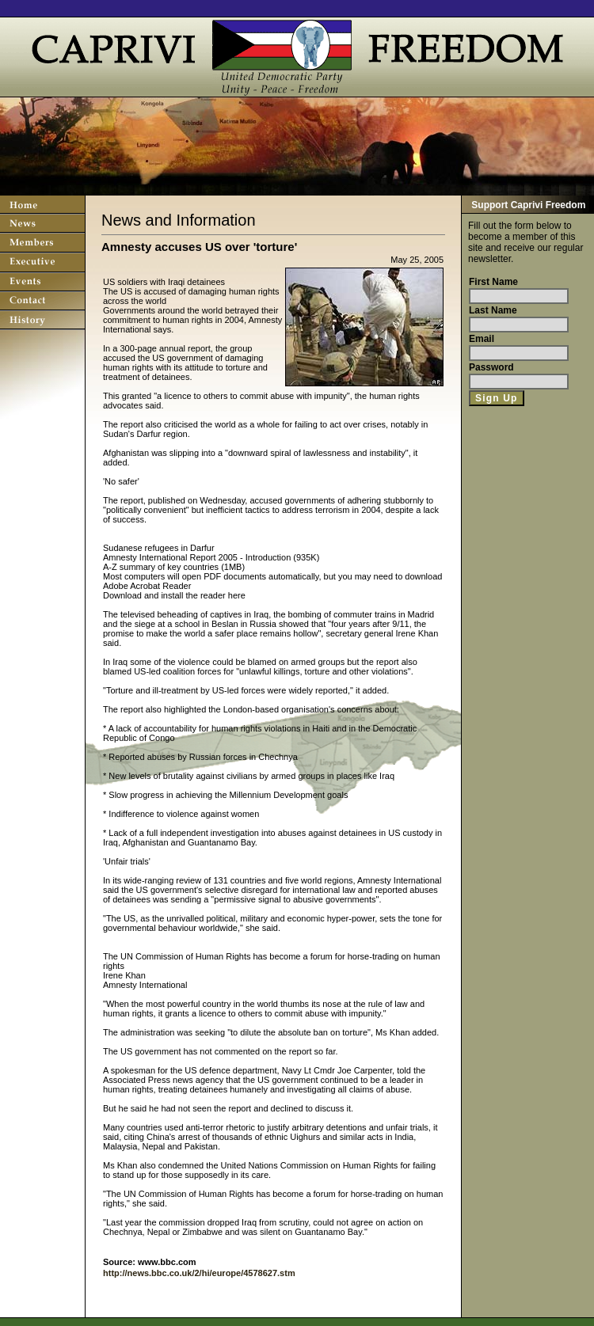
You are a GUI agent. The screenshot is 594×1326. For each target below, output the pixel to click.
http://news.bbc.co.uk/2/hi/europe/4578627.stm (199, 1273)
